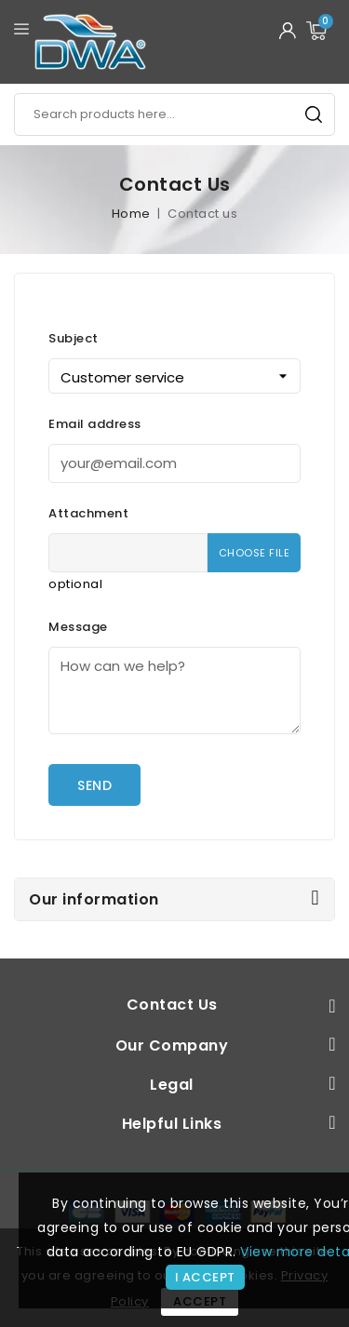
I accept (205, 1277)
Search (313, 114)
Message (78, 627)
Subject (73, 338)
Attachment (88, 513)
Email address (94, 424)
